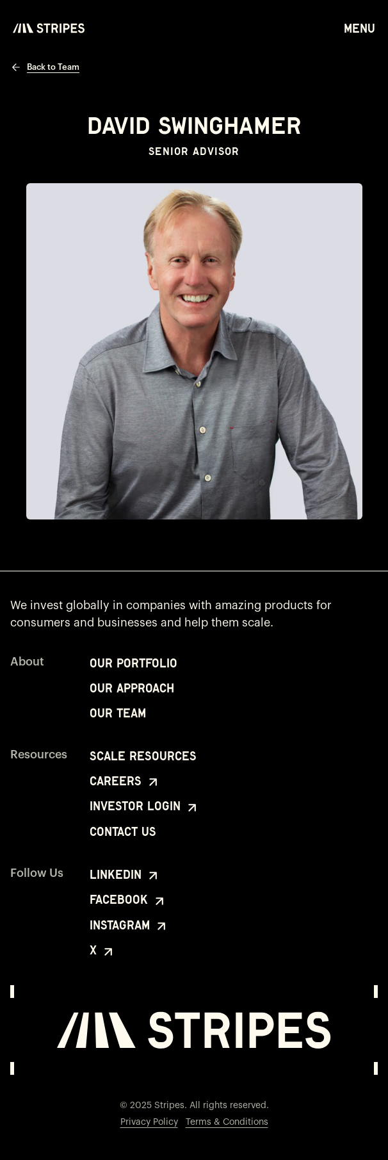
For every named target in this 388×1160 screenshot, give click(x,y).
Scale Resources (143, 756)
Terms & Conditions (227, 1122)
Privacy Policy (149, 1122)
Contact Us (123, 831)
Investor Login (145, 807)
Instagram (129, 926)
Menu (359, 27)
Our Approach (132, 688)
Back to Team (44, 67)
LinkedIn (125, 875)
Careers (125, 782)
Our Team (118, 713)
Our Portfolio (133, 663)
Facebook (128, 900)
